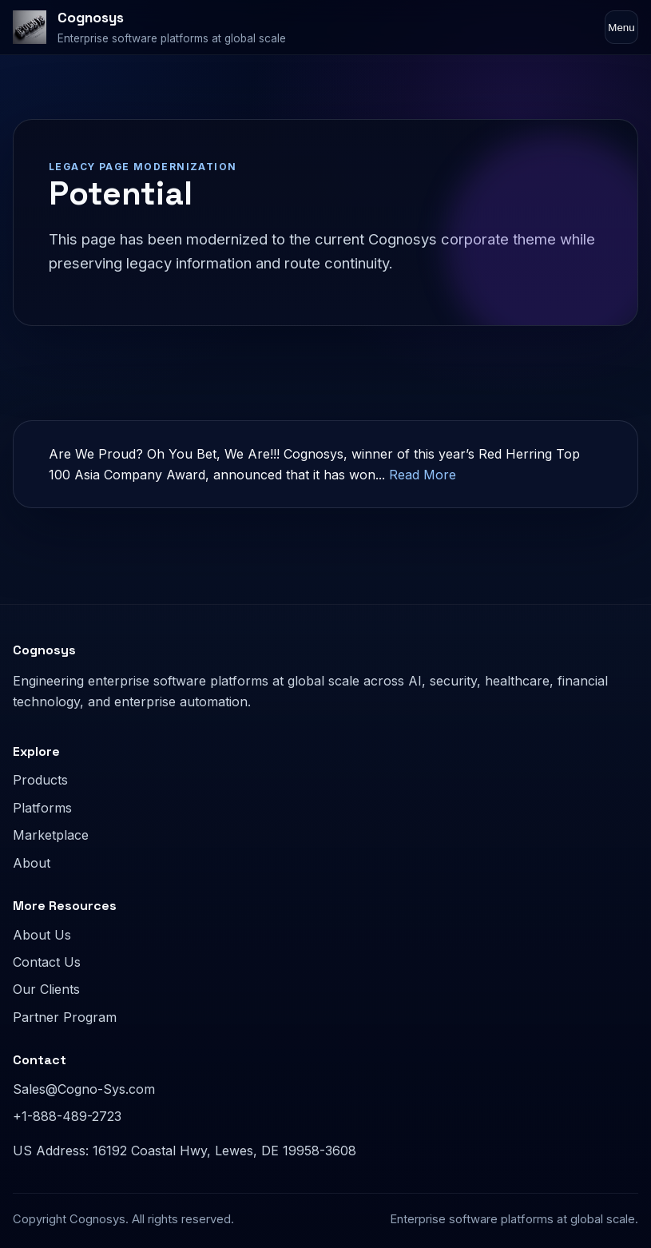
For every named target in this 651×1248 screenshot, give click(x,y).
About (31, 863)
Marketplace (51, 835)
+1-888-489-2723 (67, 1116)
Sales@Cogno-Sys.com (84, 1089)
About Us (42, 935)
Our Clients (46, 989)
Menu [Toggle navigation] (621, 28)
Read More (422, 475)
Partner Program (65, 1017)
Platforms (42, 808)
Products (40, 780)
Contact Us (47, 962)
